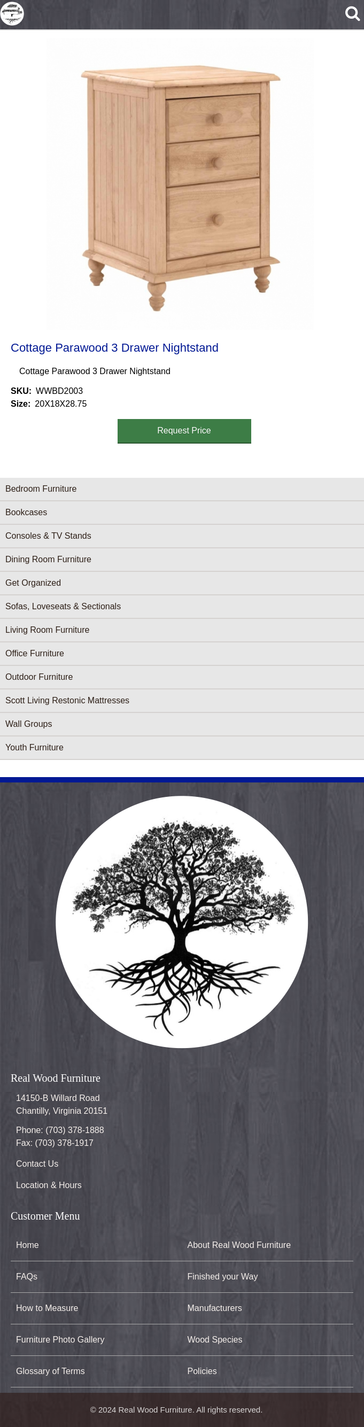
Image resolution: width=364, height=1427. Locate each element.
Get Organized (33, 582)
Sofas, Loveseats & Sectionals (63, 606)
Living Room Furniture (47, 629)
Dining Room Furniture (48, 559)
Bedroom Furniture (40, 488)
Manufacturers (215, 1308)
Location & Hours (49, 1185)
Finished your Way (223, 1276)
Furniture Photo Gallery (60, 1339)
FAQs (26, 1276)
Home (27, 1245)
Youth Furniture (34, 747)
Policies (202, 1371)
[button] (180, 184)
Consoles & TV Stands (48, 535)
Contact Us (37, 1163)
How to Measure (47, 1308)
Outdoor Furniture (39, 676)
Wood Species (215, 1339)
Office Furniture (34, 653)
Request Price (184, 430)
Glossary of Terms (50, 1371)
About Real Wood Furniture (239, 1245)
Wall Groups (28, 723)
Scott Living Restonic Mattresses (67, 700)
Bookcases (26, 512)
